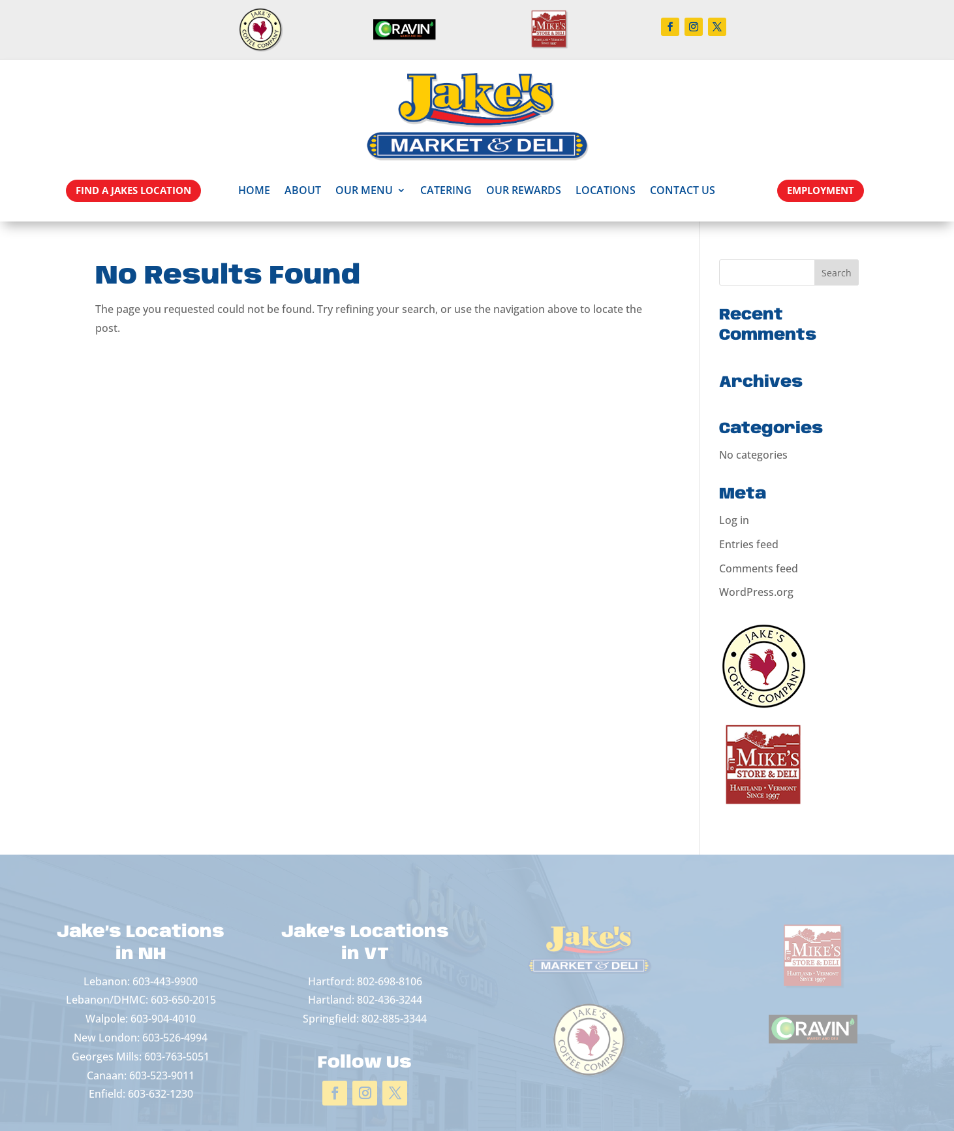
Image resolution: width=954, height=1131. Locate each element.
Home (254, 190)
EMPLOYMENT (820, 190)
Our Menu (364, 190)
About (303, 190)
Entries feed (748, 544)
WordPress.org (756, 592)
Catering (446, 190)
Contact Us (682, 190)
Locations (606, 190)
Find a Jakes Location (133, 190)
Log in (734, 520)
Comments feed (758, 568)
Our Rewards (523, 190)
